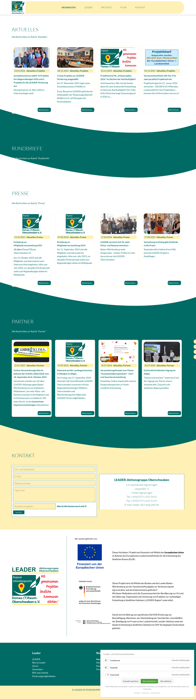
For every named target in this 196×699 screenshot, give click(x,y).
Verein (35, 666)
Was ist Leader (39, 662)
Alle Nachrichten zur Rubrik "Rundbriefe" (31, 158)
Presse (99, 669)
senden (19, 512)
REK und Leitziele (40, 672)
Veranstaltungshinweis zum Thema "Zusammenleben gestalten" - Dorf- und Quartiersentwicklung (117, 373)
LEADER (88, 7)
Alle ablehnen (165, 681)
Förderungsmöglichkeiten (44, 676)
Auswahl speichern (130, 681)
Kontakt (140, 7)
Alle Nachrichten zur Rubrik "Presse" (28, 203)
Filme (123, 7)
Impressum (146, 693)
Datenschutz (155, 693)
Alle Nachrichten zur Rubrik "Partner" (29, 331)
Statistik (114, 667)
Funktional (115, 660)
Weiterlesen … (44, 110)
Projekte (106, 7)
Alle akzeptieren (149, 681)
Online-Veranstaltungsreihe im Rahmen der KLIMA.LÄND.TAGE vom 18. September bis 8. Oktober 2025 (31, 373)
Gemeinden (37, 669)
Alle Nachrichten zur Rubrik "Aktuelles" (30, 37)
